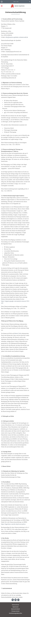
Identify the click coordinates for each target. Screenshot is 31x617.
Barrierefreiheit (15, 609)
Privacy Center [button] (16, 611)
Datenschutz (15, 604)
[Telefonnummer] (13, 600)
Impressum (15, 607)
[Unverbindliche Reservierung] (18, 600)
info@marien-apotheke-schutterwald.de (16, 37)
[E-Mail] (15, 600)
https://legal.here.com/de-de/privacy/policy (13, 524)
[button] (15, 1)
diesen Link (17, 333)
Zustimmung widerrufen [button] (15, 613)
